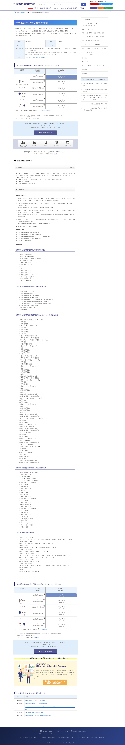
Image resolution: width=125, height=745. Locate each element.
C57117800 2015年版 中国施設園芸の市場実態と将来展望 (95, 89)
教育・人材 (85, 61)
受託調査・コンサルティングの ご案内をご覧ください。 (55, 682)
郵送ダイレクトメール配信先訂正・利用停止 (59, 737)
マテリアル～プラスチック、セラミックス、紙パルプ (89, 52)
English (93, 1)
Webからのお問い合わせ (78, 731)
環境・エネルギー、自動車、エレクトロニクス (94, 47)
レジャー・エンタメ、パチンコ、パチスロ (93, 64)
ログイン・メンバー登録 (106, 4)
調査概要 (46, 167)
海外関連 (84, 72)
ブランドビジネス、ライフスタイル (91, 43)
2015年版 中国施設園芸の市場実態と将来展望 (36, 703)
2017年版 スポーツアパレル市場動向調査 (35, 700)
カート (101, 8)
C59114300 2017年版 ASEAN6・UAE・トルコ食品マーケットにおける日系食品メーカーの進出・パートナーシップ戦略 (95, 96)
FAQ (83, 737)
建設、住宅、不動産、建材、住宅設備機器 (35, 57)
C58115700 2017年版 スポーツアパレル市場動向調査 (95, 83)
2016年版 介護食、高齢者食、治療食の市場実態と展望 (38, 715)
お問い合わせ (109, 8)
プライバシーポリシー (26, 737)
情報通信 (84, 57)
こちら (34, 50)
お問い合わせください (45, 110)
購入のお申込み (45, 132)
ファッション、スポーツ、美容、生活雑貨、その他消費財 (90, 23)
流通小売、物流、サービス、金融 (90, 39)
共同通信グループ (92, 737)
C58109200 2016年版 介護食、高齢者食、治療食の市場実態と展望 (95, 108)
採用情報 (75, 8)
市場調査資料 (21, 12)
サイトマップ (109, 1)
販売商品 (42, 8)
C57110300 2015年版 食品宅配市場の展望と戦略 (95, 103)
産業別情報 (49, 8)
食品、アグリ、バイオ (88, 28)
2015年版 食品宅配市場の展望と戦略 (34, 712)
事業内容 (36, 8)
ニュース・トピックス (60, 8)
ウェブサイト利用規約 (40, 737)
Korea (100, 1)
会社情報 (69, 8)
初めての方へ (94, 4)
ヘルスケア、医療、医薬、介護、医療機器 (93, 35)
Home (30, 8)
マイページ (93, 8)
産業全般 (84, 68)
